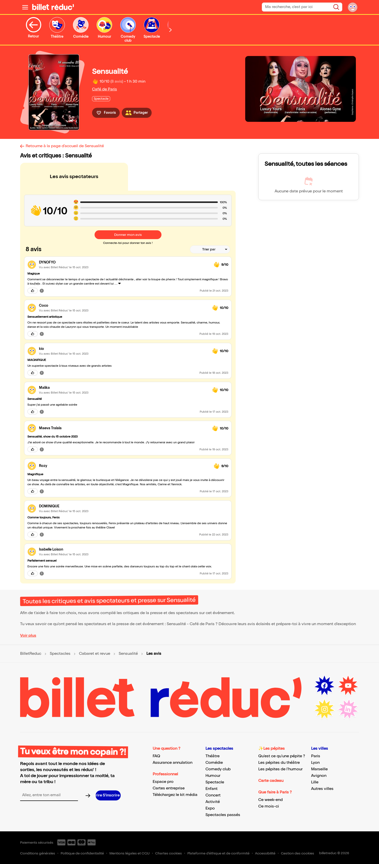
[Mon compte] (352, 7)
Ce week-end (270, 799)
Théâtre (212, 756)
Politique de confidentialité (82, 853)
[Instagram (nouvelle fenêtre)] (324, 709)
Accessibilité (265, 853)
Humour (212, 775)
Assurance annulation (172, 762)
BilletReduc (30, 654)
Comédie (214, 762)
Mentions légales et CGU (129, 853)
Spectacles (60, 654)
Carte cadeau (270, 780)
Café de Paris (104, 89)
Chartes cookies (168, 853)
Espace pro (163, 781)
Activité (212, 801)
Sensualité (128, 654)
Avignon (318, 775)
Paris (315, 756)
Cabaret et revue (94, 654)
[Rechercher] (336, 7)
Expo (210, 808)
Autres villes (322, 788)
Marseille (319, 769)
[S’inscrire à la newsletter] (108, 795)
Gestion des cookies (297, 853)
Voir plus (28, 635)
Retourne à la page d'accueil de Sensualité (65, 146)
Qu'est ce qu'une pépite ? (281, 756)
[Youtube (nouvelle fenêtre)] (348, 685)
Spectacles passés (222, 815)
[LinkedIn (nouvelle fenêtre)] (348, 709)
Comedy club (218, 769)
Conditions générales (37, 853)
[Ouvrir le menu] (25, 7)
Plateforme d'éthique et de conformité (218, 853)
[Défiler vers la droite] (170, 30)
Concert (213, 795)
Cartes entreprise (169, 788)
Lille (314, 782)
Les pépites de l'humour (280, 769)
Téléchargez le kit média (175, 794)
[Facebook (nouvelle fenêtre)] (324, 685)
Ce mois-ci (268, 806)
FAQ (156, 756)
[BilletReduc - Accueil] (53, 7)
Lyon (315, 762)
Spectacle (214, 782)
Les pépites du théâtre (279, 762)
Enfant (211, 788)
